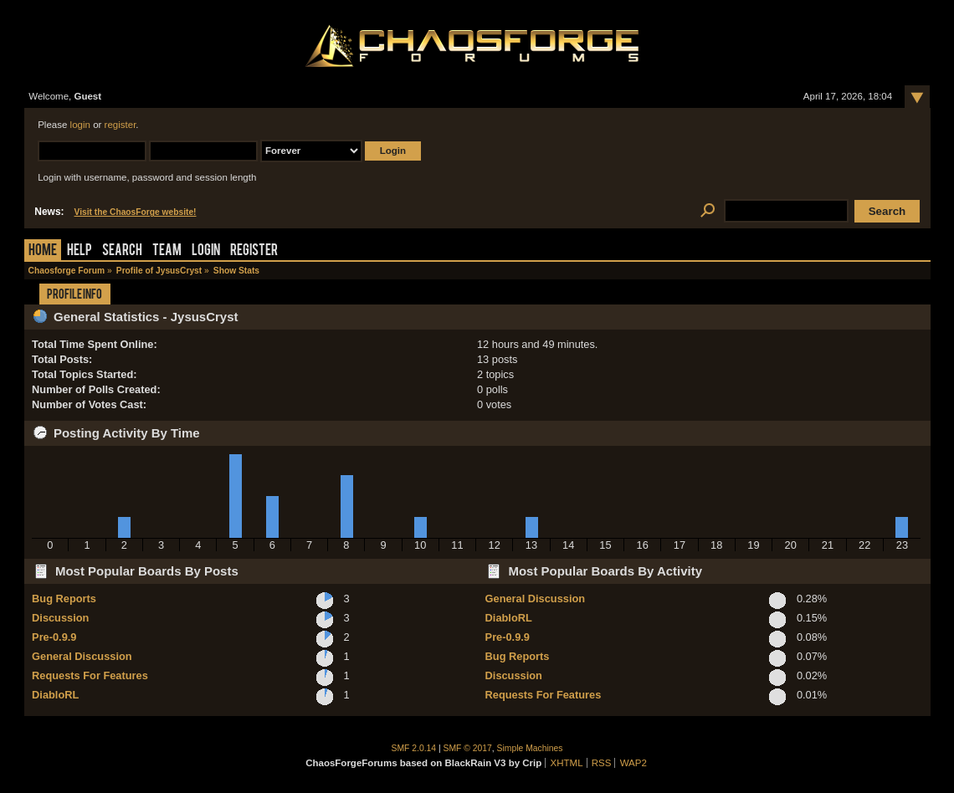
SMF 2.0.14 (414, 748)
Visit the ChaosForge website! (135, 212)
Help (79, 251)
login (80, 125)
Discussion (60, 617)
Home (42, 251)
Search (122, 251)
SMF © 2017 (468, 748)
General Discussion (81, 656)
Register (254, 251)
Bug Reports (64, 598)
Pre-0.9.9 (54, 637)
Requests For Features (90, 675)
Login (206, 251)
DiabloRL (55, 694)
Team (167, 251)
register (120, 125)
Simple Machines (530, 748)
